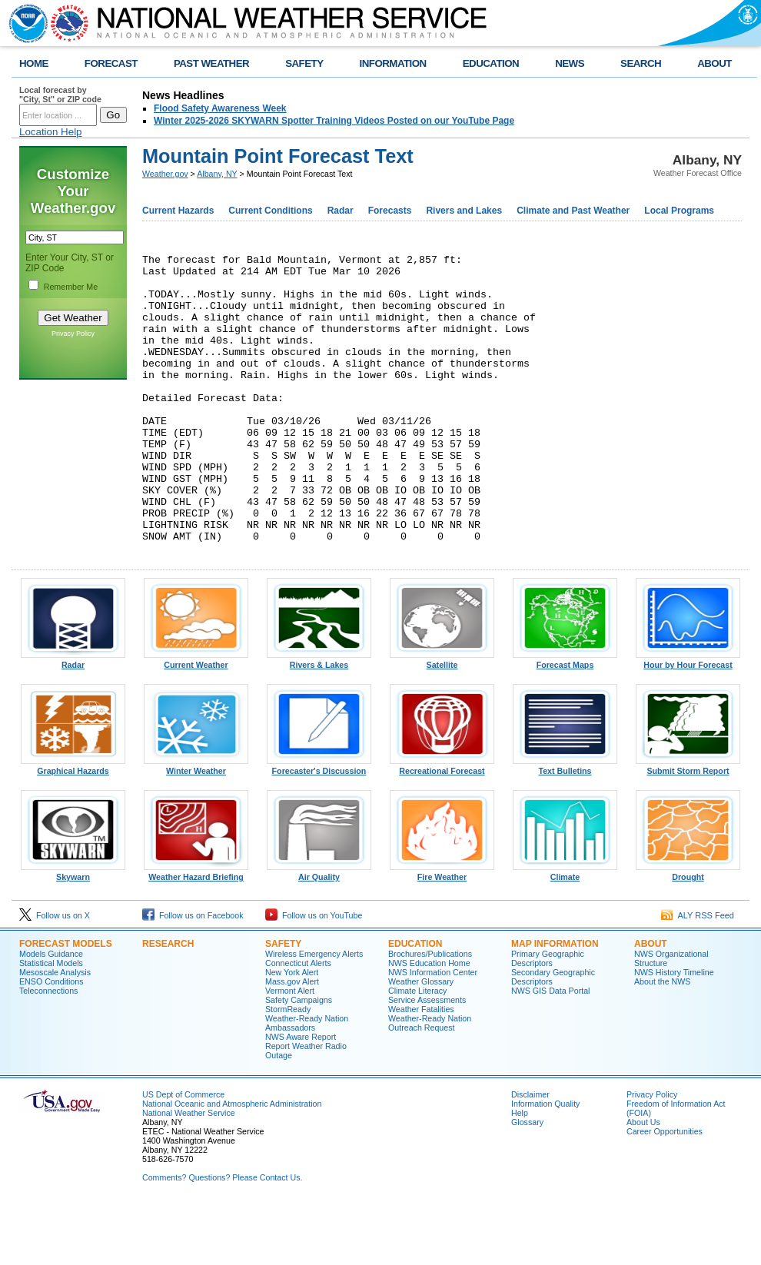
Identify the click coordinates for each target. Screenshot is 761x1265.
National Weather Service (188, 1172)
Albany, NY (217, 173)
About (650, 1003)
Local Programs (679, 210)
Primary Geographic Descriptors (547, 1018)
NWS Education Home (429, 1023)
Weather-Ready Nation (429, 1078)
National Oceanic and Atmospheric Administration (231, 1163)
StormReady (288, 1069)
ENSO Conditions (51, 1041)
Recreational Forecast (442, 826)
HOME (33, 63)
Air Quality (319, 933)
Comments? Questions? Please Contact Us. (222, 1237)
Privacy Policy (73, 333)
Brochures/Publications (430, 1013)
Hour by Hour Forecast (688, 720)
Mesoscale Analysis (55, 1032)
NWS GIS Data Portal (550, 1050)
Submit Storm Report (688, 826)
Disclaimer (530, 1154)
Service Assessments (427, 1059)
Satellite (442, 720)
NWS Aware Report (300, 1096)
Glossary (527, 1182)
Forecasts (390, 210)
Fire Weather (442, 933)
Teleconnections (48, 1050)
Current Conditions (270, 210)
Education (415, 1003)
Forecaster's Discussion (319, 826)
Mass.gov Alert (292, 1041)
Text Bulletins (565, 826)
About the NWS (662, 1041)
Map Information (555, 1003)
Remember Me (71, 286)
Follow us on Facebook (193, 975)
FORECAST (111, 63)
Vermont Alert (289, 1050)
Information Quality (545, 1163)
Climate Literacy (417, 1050)
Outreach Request (421, 1087)
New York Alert (291, 1032)
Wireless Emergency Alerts (314, 1013)
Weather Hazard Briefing (196, 933)
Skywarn (73, 933)
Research (168, 1003)
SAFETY (304, 63)
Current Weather (196, 720)
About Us (643, 1182)
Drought (688, 933)
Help (519, 1172)
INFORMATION (393, 63)
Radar (340, 210)
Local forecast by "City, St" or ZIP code (60, 94)
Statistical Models (51, 1023)
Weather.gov (165, 173)
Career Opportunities (664, 1191)
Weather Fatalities (421, 1069)
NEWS (569, 63)
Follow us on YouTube (313, 975)
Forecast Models (65, 1003)
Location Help (50, 132)
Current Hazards (178, 210)
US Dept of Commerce (183, 1154)
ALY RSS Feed (697, 975)
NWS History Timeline (674, 1032)
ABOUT (714, 63)
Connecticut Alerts (298, 1023)
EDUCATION (491, 63)
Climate (565, 933)
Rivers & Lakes (319, 720)
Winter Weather (196, 826)
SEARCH (640, 63)
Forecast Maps (565, 720)
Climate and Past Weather (573, 210)
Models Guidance (51, 1013)
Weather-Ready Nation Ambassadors (306, 1083)
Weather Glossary (421, 1041)
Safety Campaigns (298, 1059)
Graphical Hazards (73, 826)
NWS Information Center (432, 1032)
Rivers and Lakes (464, 210)
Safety (283, 1003)
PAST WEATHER (211, 63)
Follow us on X (54, 975)
